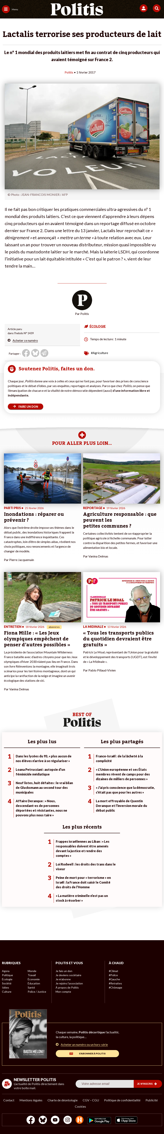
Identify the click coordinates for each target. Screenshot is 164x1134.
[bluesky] (43, 1120)
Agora (5, 971)
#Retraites (115, 983)
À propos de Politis (67, 987)
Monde (32, 971)
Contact (8, 1100)
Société (6, 983)
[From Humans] (79, 1120)
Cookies (80, 1106)
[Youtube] (55, 1120)
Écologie (7, 979)
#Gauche (114, 979)
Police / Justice (37, 991)
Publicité (152, 1100)
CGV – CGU (91, 1100)
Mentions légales (30, 1100)
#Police (113, 975)
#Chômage (115, 987)
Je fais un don (64, 971)
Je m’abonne (63, 979)
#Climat (113, 971)
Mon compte (63, 991)
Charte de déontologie (63, 1100)
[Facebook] (31, 1120)
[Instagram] (67, 1120)
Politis (69, 72)
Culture (6, 991)
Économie (34, 979)
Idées (5, 987)
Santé (31, 987)
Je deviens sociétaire (68, 975)
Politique (7, 975)
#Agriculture (99, 353)
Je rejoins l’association (69, 983)
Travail (32, 975)
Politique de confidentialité (122, 1100)
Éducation (34, 983)
